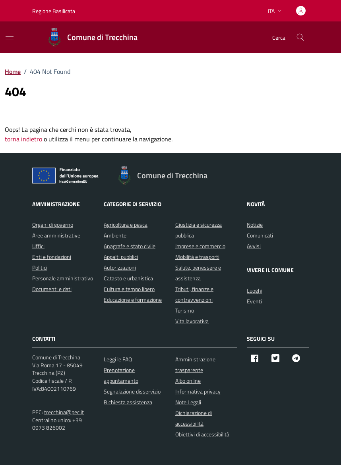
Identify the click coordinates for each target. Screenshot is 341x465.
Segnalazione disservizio (132, 391)
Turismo (184, 310)
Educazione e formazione (133, 299)
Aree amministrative (56, 235)
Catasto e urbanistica (128, 278)
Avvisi (254, 246)
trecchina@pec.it (64, 412)
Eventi (254, 301)
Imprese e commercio (200, 246)
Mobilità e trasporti (197, 257)
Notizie (255, 224)
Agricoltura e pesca (125, 224)
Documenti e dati (52, 289)
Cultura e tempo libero (129, 289)
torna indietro (23, 139)
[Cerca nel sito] (300, 37)
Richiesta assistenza (128, 402)
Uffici (38, 246)
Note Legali (188, 402)
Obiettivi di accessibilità (202, 434)
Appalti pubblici (121, 257)
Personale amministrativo (62, 278)
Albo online (188, 380)
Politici (39, 267)
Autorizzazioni (120, 267)
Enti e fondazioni (51, 257)
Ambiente (115, 235)
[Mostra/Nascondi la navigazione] (9, 36)
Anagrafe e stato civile (129, 246)
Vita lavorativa (192, 321)
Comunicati (260, 235)
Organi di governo (52, 224)
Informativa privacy (198, 391)
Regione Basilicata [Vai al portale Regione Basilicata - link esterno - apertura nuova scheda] (53, 11)
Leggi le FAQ (118, 359)
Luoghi (254, 290)
